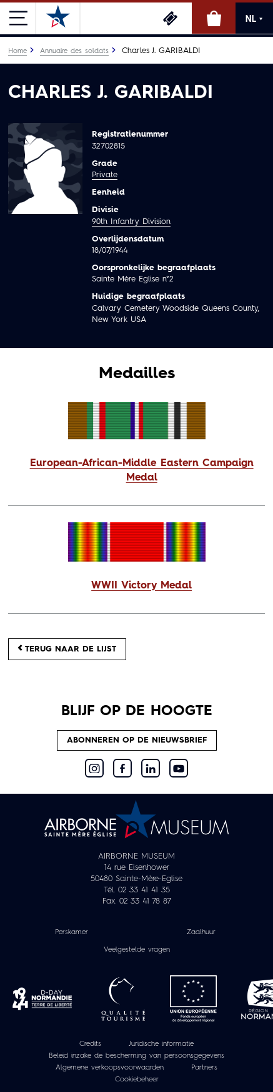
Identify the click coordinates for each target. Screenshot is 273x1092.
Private (104, 175)
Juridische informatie (161, 1044)
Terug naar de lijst (67, 648)
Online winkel (214, 18)
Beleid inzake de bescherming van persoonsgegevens (136, 1056)
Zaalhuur (201, 932)
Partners (204, 1067)
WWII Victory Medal (141, 586)
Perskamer (71, 932)
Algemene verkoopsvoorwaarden (110, 1067)
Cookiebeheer (137, 1079)
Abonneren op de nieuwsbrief (137, 740)
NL (254, 19)
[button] (136, 471)
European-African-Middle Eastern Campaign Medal (142, 471)
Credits (90, 1044)
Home (17, 51)
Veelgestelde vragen (137, 949)
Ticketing (170, 18)
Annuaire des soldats (74, 51)
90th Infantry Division (131, 222)
